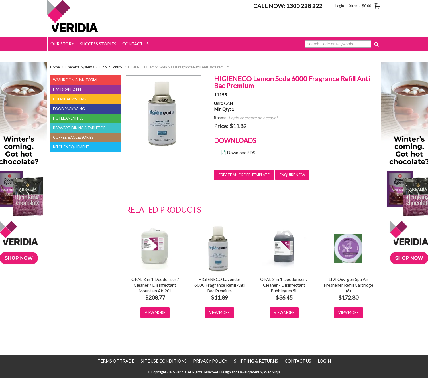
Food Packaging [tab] (69, 109)
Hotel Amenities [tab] (68, 118)
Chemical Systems (79, 67)
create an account (261, 117)
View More (155, 312)
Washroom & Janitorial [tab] (75, 80)
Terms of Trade (115, 360)
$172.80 (348, 297)
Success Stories (98, 43)
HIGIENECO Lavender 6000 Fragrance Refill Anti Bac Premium (219, 285)
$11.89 (219, 297)
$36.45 (284, 297)
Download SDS (241, 152)
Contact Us (135, 43)
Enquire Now (292, 175)
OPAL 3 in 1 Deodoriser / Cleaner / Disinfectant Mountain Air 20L (155, 285)
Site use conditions (164, 360)
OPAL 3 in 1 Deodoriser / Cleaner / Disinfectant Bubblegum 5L (284, 285)
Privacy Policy (210, 360)
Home (55, 67)
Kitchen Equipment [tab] (71, 147)
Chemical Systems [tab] (69, 99)
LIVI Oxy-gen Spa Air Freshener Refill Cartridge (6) (348, 285)
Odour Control (111, 67)
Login (339, 6)
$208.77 (155, 297)
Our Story (62, 43)
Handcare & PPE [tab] (67, 90)
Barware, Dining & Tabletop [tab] (79, 128)
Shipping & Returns (256, 360)
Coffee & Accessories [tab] (73, 137)
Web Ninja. (272, 372)
